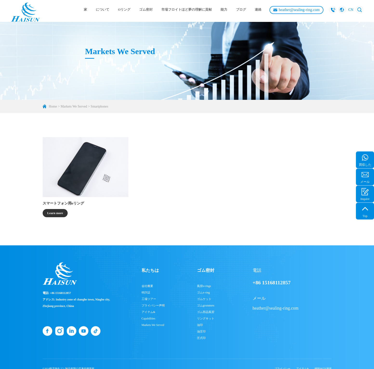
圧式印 (201, 338)
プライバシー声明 (153, 305)
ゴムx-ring (203, 292)
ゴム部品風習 (205, 312)
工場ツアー (149, 299)
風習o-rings (204, 286)
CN (350, 10)
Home (53, 106)
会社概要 (147, 286)
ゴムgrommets (205, 305)
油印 (200, 325)
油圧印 (201, 331)
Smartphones (99, 106)
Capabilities (148, 318)
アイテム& (148, 312)
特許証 (146, 292)
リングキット (205, 318)
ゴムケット (204, 299)
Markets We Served (74, 106)
